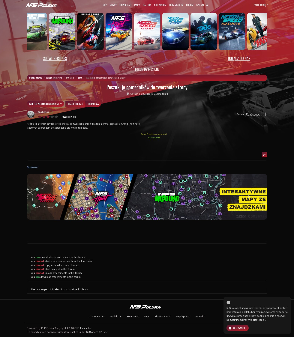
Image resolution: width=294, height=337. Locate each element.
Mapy (137, 5)
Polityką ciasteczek (254, 319)
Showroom (160, 5)
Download (125, 5)
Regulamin (132, 316)
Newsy (113, 5)
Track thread (75, 104)
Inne (80, 77)
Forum (189, 5)
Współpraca (183, 316)
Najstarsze (44, 104)
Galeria (147, 5)
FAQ (146, 316)
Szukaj (202, 5)
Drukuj (93, 104)
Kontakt (200, 316)
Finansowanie (162, 316)
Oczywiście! (237, 328)
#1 (264, 114)
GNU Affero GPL (94, 332)
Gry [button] (105, 5)
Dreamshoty (176, 5)
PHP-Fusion (81, 328)
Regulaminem (234, 319)
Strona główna (35, 77)
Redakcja (115, 316)
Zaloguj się (260, 5)
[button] (45, 197)
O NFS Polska (97, 316)
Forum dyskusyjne (54, 77)
